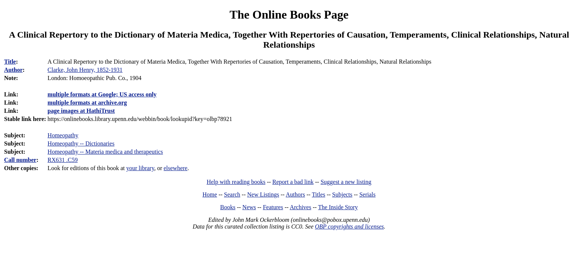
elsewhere (175, 168)
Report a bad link (293, 182)
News (249, 207)
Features (273, 207)
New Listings (263, 194)
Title (10, 61)
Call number (20, 160)
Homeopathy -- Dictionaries (81, 143)
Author (13, 70)
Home (209, 194)
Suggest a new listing (345, 182)
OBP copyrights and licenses (349, 226)
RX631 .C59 (63, 160)
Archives (300, 207)
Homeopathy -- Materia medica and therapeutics (105, 152)
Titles (318, 194)
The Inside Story (338, 207)
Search (232, 194)
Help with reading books (235, 182)
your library (140, 168)
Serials (367, 194)
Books (228, 207)
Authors (295, 194)
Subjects (342, 194)
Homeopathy (63, 135)
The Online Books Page (289, 14)
